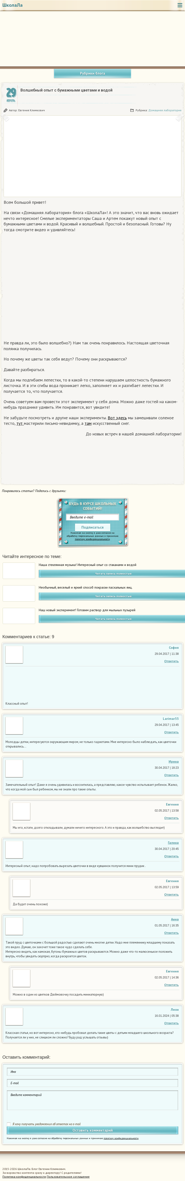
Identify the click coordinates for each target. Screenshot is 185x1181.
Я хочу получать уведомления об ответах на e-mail (47, 1124)
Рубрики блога (92, 73)
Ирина (174, 761)
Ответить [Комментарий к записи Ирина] (171, 775)
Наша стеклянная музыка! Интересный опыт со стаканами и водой (87, 565)
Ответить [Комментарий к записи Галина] (171, 856)
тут (20, 423)
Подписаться (92, 527)
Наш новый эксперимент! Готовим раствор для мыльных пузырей (87, 610)
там (88, 423)
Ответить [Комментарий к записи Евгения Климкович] (171, 818)
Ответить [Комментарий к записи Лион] (171, 1023)
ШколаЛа (12, 5)
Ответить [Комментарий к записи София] (171, 661)
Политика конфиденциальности (24, 1176)
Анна (175, 919)
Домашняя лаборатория (164, 110)
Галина (173, 842)
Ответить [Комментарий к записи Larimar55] (171, 732)
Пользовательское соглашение (68, 1176)
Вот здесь (117, 417)
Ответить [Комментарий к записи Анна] (171, 933)
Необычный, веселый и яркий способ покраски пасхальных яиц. (85, 587)
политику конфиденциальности (92, 539)
